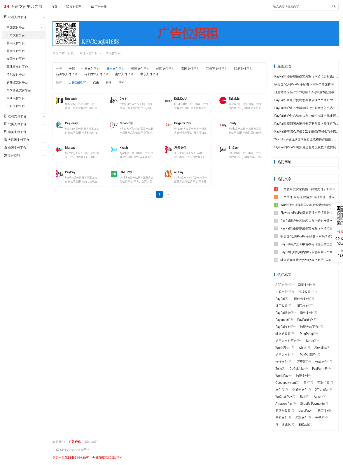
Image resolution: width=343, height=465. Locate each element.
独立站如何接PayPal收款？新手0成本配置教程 (306, 93)
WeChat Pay (283, 397)
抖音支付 (324, 411)
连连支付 (281, 362)
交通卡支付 (300, 390)
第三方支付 (283, 355)
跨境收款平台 (309, 327)
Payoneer (281, 320)
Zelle (278, 369)
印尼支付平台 (16, 74)
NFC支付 (303, 306)
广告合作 (99, 6)
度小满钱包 (283, 425)
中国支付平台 (16, 27)
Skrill (302, 397)
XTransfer (322, 390)
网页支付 (304, 285)
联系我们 (58, 442)
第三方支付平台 (286, 341)
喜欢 (109, 82)
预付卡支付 (301, 299)
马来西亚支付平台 (19, 90)
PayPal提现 (307, 355)
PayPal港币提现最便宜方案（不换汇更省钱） (305, 77)
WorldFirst (282, 348)
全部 (72, 68)
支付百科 (74, 6)
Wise (302, 348)
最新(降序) (79, 82)
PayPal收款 (283, 313)
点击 (96, 82)
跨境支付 (302, 376)
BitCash (303, 425)
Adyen (318, 397)
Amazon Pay (283, 404)
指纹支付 (306, 313)
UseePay (304, 411)
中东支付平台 (16, 106)
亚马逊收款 (283, 411)
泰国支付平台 (16, 59)
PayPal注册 (320, 369)
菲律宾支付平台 (17, 66)
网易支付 (281, 418)
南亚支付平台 (16, 98)
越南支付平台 (16, 51)
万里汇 (301, 362)
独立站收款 (283, 334)
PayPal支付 (283, 327)
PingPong (306, 334)
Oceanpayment (285, 383)
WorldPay (281, 376)
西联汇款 (323, 383)
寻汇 (307, 383)
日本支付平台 (16, 35)
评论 (121, 82)
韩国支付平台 (16, 43)
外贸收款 (281, 306)
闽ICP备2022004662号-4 (73, 450)
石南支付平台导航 (26, 6)
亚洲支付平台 (88, 53)
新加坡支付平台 (17, 82)
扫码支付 (281, 292)
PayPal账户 (305, 320)
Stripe (310, 341)
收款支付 (321, 362)
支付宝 (280, 390)
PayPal (280, 299)
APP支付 (281, 285)
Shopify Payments (312, 404)
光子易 (319, 418)
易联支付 (301, 418)
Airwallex (320, 348)
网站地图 (91, 442)
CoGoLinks (297, 369)
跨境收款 (304, 292)
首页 (54, 6)
